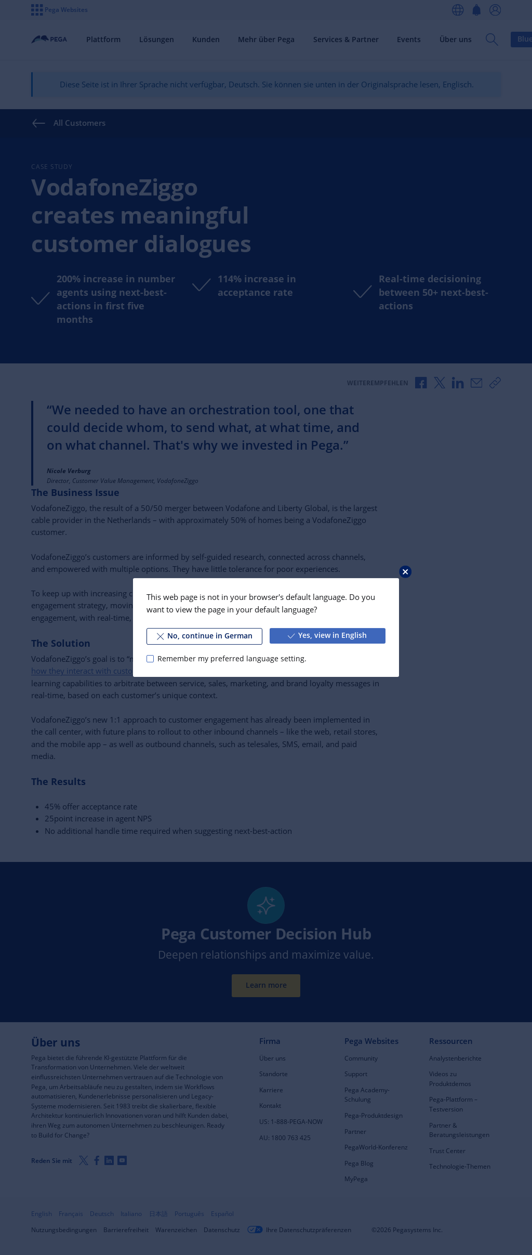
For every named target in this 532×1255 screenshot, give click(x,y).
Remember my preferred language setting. (232, 658)
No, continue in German (204, 635)
